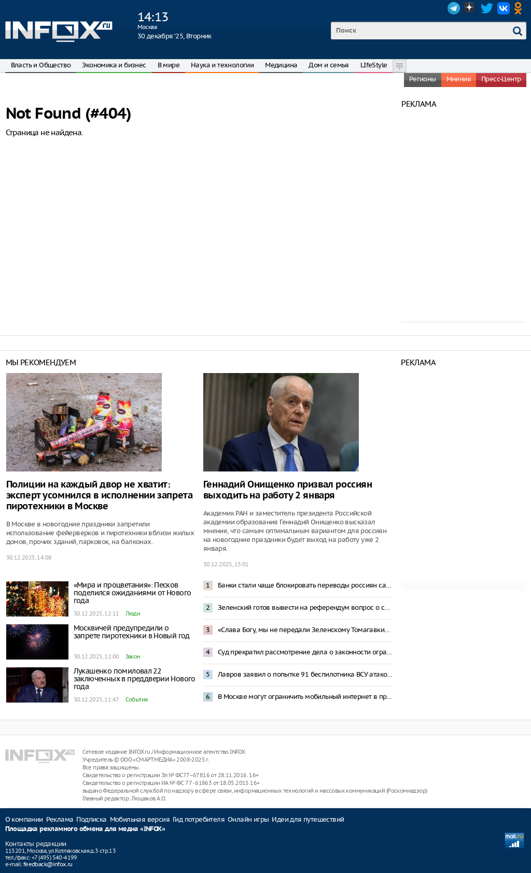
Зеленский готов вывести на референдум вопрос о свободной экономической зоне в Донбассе (305, 607)
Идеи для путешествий (308, 819)
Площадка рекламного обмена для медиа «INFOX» (85, 829)
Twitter (487, 8)
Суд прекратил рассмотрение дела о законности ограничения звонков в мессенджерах (305, 652)
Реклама (60, 819)
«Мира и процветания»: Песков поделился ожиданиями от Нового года (132, 592)
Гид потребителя (199, 819)
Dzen (470, 8)
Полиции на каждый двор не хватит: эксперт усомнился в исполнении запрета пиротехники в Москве (99, 495)
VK (503, 8)
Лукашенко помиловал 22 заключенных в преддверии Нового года (134, 678)
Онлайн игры (248, 819)
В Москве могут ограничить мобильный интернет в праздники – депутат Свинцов (305, 696)
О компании (24, 819)
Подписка (91, 819)
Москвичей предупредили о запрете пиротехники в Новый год (132, 631)
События (136, 699)
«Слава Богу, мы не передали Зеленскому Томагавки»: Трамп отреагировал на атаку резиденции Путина (305, 630)
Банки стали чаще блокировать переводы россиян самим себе (305, 585)
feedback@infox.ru (48, 864)
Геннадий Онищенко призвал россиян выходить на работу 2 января (287, 490)
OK (520, 8)
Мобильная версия (140, 819)
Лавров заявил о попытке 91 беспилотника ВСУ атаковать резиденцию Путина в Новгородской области (305, 674)
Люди (133, 613)
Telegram (454, 8)
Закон (133, 656)
